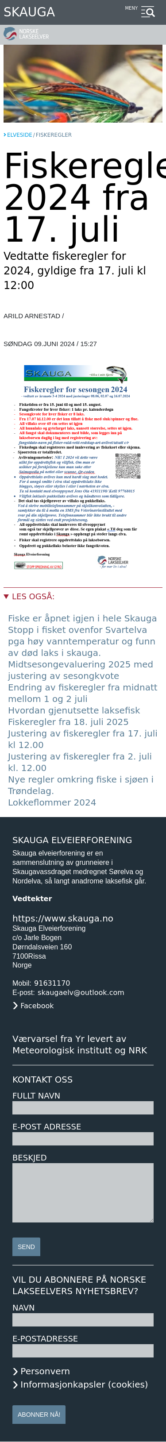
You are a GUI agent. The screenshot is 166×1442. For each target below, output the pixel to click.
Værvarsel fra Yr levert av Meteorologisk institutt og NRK (79, 1044)
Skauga (29, 12)
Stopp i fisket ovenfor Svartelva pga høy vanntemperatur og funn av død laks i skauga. (81, 641)
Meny (131, 8)
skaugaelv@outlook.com (81, 992)
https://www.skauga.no (62, 918)
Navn (23, 1307)
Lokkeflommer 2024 (52, 802)
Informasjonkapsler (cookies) (84, 1384)
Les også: (33, 596)
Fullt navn (36, 1095)
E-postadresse (45, 1338)
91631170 (52, 983)
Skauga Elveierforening (72, 840)
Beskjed (29, 1157)
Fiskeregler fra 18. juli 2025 (68, 722)
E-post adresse (46, 1126)
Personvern (45, 1371)
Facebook (37, 1006)
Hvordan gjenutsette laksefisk (74, 710)
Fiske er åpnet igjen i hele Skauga (82, 618)
